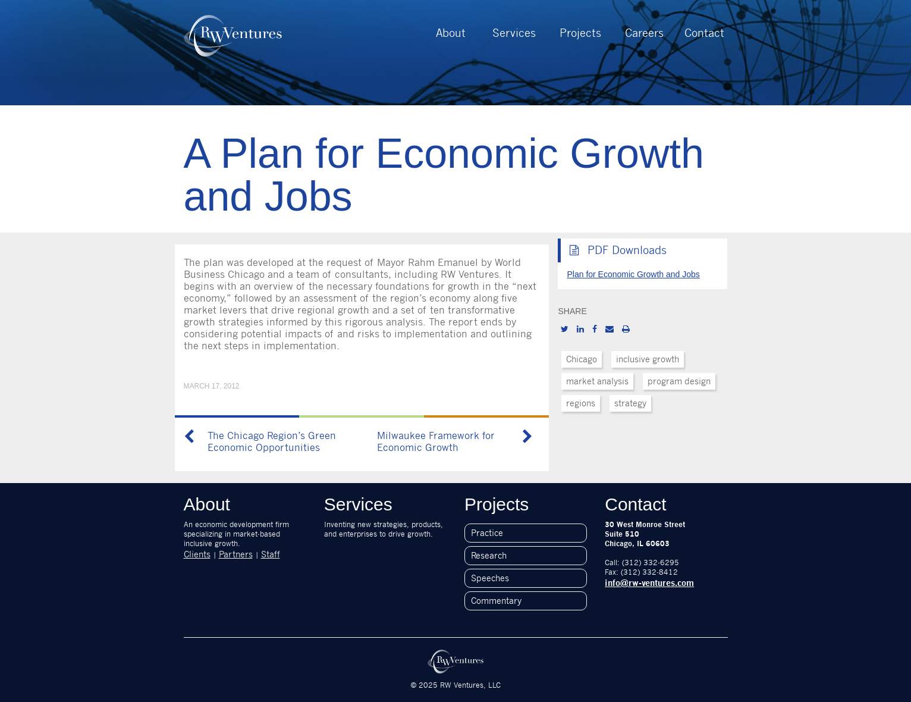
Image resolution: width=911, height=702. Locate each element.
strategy (630, 403)
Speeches (490, 578)
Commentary (496, 601)
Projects (580, 32)
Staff (270, 554)
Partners (236, 554)
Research (489, 555)
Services (514, 32)
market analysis (597, 381)
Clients (197, 554)
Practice (487, 533)
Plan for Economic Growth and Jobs (633, 274)
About (451, 32)
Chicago (581, 359)
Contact (704, 32)
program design (679, 381)
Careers (644, 32)
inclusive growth (647, 359)
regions (580, 403)
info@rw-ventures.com (649, 583)
